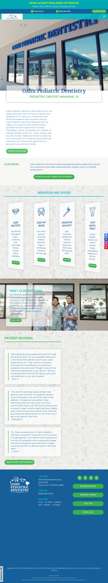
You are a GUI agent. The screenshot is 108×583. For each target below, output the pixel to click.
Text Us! (88, 512)
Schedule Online (17, 159)
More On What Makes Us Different (54, 177)
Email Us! (88, 521)
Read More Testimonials (19, 470)
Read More (15, 328)
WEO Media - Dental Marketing (53, 568)
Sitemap (54, 570)
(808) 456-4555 (45, 502)
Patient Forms (88, 503)
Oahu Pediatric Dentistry (31, 568)
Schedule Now (99, 11)
